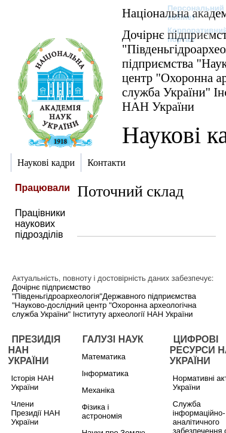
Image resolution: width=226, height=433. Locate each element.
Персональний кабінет (189, 13)
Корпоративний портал (189, 35)
